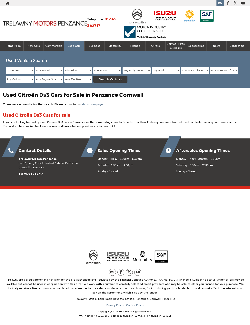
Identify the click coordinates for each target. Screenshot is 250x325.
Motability (114, 46)
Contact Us (236, 46)
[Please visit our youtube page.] (243, 3)
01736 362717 (33, 173)
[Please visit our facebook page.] (228, 3)
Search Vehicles (110, 79)
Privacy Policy (115, 305)
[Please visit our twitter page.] (235, 3)
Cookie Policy (135, 305)
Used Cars (74, 46)
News (216, 46)
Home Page (13, 46)
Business (94, 46)
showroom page (92, 104)
